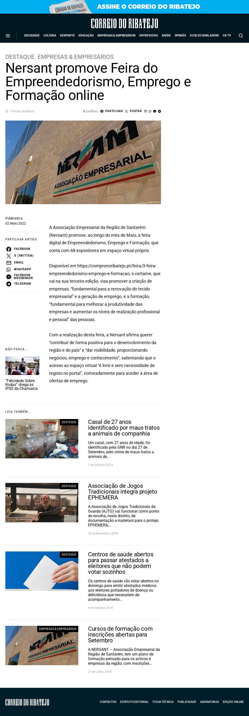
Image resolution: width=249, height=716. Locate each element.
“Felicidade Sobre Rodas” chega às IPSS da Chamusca (21, 384)
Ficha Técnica (163, 702)
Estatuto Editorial (134, 702)
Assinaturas (209, 702)
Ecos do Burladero (204, 35)
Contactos (108, 702)
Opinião (180, 35)
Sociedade (32, 35)
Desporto (67, 35)
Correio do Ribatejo (111, 23)
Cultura (50, 35)
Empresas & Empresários (117, 35)
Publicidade (187, 702)
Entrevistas (148, 35)
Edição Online (233, 702)
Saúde (166, 35)
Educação (86, 35)
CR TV (227, 35)
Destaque (20, 56)
